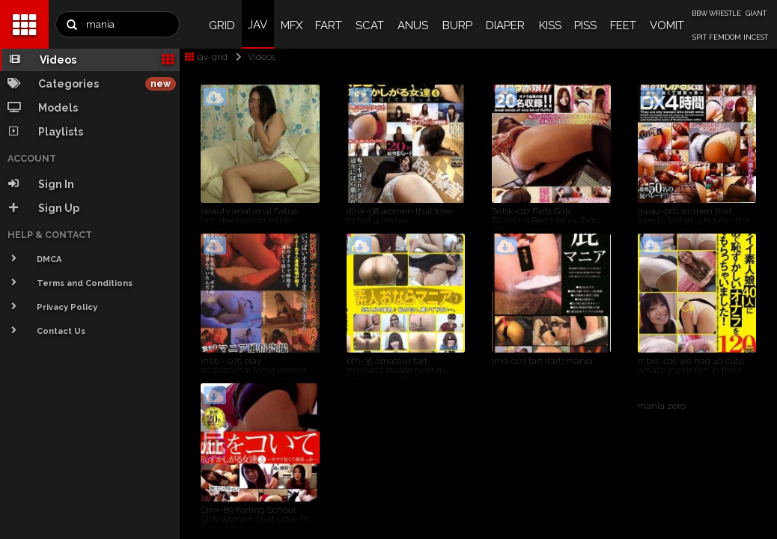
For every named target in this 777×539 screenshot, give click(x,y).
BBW (699, 13)
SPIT (699, 37)
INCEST (755, 37)
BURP (457, 25)
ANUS (412, 25)
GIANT (756, 13)
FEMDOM (725, 37)
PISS (585, 25)
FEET (623, 25)
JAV (257, 24)
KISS (550, 25)
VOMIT (667, 25)
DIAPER (505, 25)
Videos (252, 57)
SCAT (370, 25)
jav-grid (206, 57)
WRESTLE (725, 13)
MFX (291, 25)
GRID (222, 25)
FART (328, 25)
